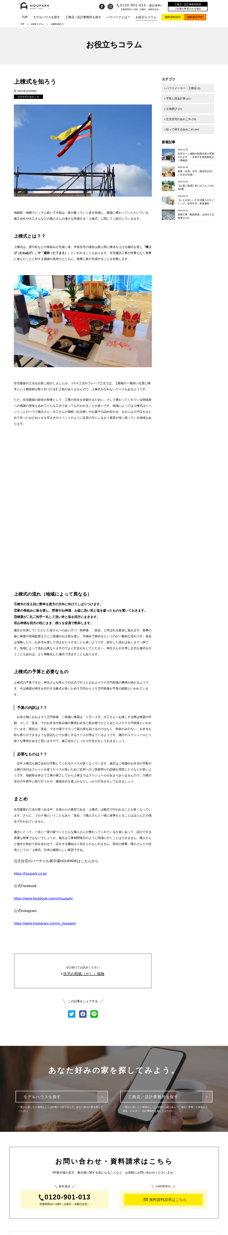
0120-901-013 (140, 5)
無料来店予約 (195, 17)
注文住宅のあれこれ (28, 96)
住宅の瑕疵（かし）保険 (82, 836)
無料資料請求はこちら (165, 1061)
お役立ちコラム (146, 17)
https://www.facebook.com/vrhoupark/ (43, 760)
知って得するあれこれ (182, 125)
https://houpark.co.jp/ (30, 735)
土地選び (173, 106)
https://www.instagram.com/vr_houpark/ (45, 785)
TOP (25, 17)
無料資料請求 (173, 17)
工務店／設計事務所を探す (83, 17)
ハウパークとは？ (118, 17)
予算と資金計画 (177, 97)
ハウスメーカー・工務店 (182, 87)
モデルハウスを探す (46, 17)
